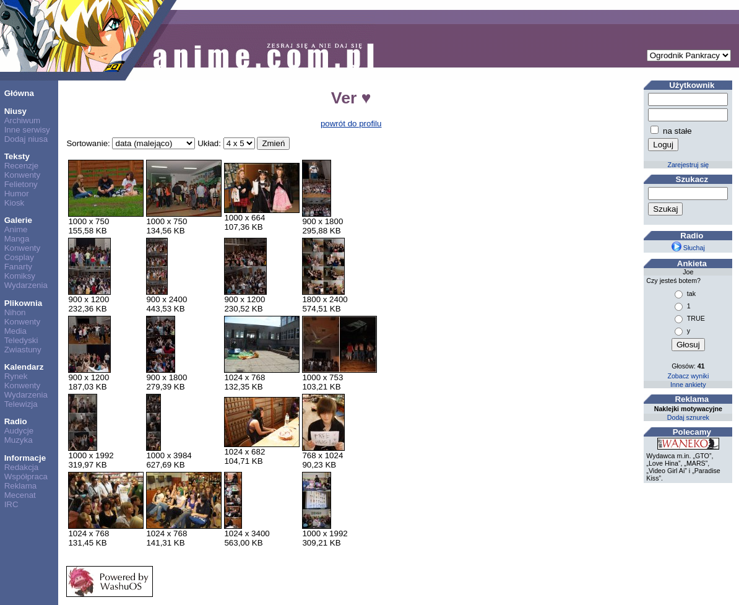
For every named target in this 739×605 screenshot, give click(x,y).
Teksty (17, 156)
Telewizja (21, 404)
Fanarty (18, 266)
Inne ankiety (688, 384)
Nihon (15, 312)
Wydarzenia (26, 285)
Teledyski (21, 340)
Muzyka (18, 440)
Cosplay (19, 257)
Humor (16, 193)
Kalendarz (24, 367)
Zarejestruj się (688, 164)
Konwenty (22, 175)
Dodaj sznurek (688, 417)
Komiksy (19, 276)
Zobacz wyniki (688, 376)
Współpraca (26, 476)
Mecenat (20, 495)
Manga (17, 238)
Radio (15, 421)
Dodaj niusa (26, 139)
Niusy (15, 111)
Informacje (25, 458)
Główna (19, 93)
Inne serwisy (27, 129)
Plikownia (23, 303)
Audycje (18, 430)
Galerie (18, 220)
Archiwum (22, 120)
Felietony (21, 184)
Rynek (16, 376)
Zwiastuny (22, 349)
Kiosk (14, 202)
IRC (11, 504)
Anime (16, 229)
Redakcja (21, 467)
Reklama (20, 485)
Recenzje (21, 165)
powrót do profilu (351, 123)
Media (15, 331)
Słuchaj (688, 247)
